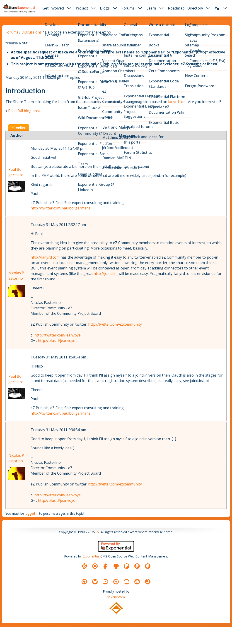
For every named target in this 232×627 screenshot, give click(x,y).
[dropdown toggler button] (69, 8)
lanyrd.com (177, 101)
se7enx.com (116, 597)
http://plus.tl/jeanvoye (56, 340)
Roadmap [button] (176, 8)
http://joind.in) (106, 273)
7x (97, 532)
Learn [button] (151, 8)
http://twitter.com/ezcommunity (115, 324)
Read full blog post (24, 110)
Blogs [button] (105, 8)
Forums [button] (128, 8)
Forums (11, 32)
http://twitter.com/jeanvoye (57, 335)
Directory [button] (195, 8)
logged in (31, 513)
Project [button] (82, 8)
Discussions (32, 32)
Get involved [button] (53, 8)
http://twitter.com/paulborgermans (60, 208)
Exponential (90, 556)
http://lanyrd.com (45, 257)
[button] (217, 8)
